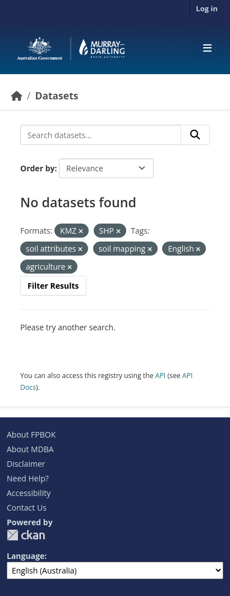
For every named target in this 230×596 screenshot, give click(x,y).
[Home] (16, 95)
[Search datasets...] (100, 135)
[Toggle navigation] (207, 48)
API (160, 375)
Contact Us (27, 507)
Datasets (56, 95)
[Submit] (195, 135)
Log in (207, 8)
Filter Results (53, 285)
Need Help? (28, 478)
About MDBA (30, 449)
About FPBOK (31, 434)
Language (25, 555)
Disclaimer (26, 463)
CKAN (26, 535)
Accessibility (28, 493)
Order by (37, 168)
